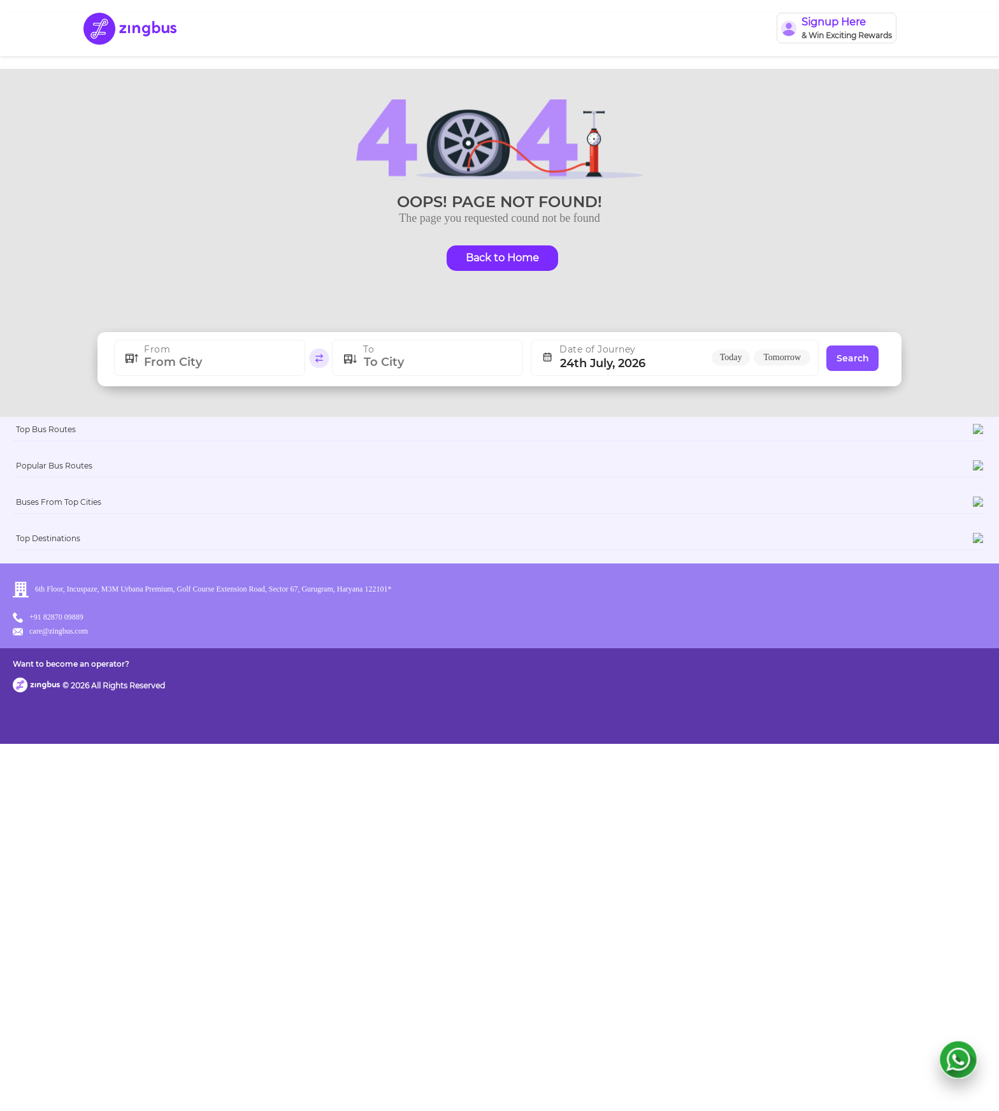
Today (731, 357)
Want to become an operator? (591, 1083)
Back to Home (502, 258)
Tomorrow (782, 357)
